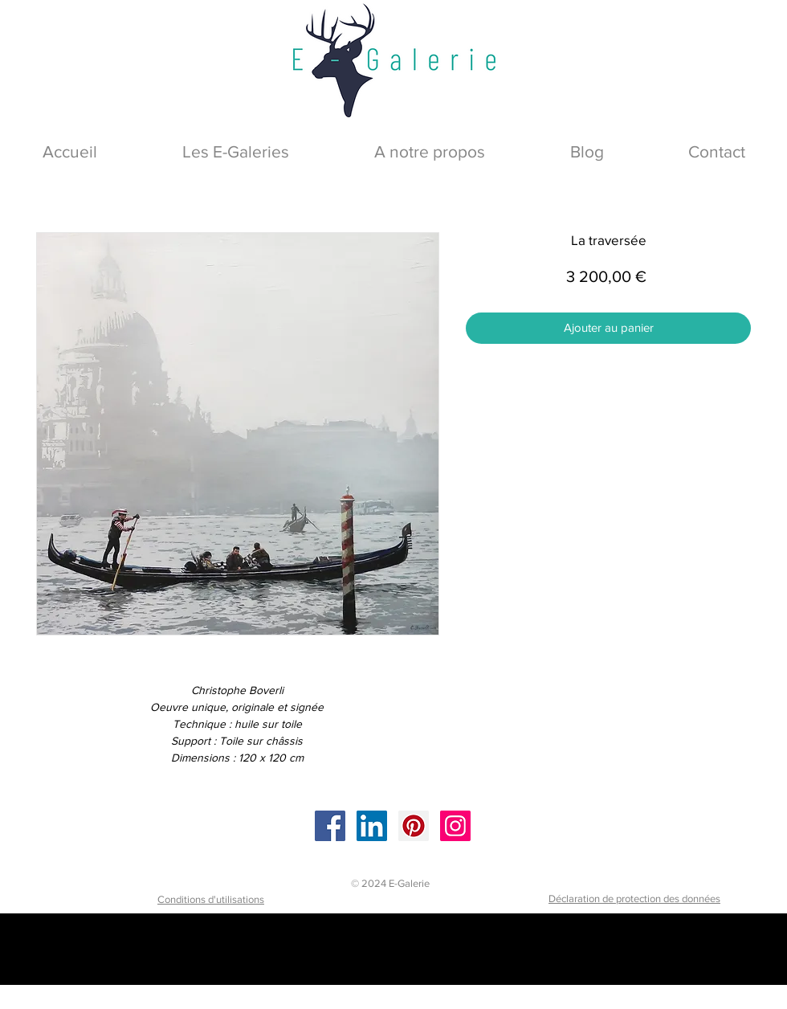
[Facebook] (330, 826)
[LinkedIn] (372, 826)
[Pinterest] (413, 826)
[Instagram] (455, 826)
